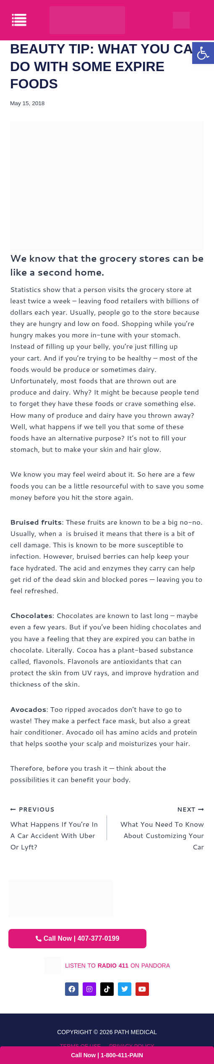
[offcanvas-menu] (19, 20)
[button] (203, 53)
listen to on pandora (117, 965)
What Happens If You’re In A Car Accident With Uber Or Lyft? (55, 827)
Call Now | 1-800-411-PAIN (107, 1055)
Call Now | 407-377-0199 (78, 938)
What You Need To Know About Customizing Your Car (159, 827)
